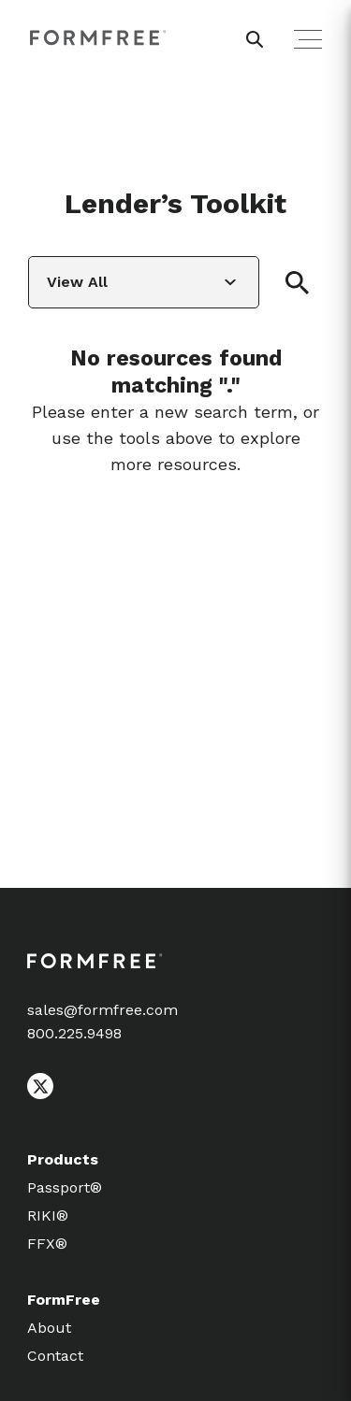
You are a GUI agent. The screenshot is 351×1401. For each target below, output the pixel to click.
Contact (55, 1356)
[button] (297, 282)
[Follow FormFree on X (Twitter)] (40, 1094)
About (49, 1328)
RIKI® (47, 1215)
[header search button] (254, 39)
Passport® (64, 1187)
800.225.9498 (74, 1033)
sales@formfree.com (102, 1010)
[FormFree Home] (98, 38)
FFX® (47, 1243)
